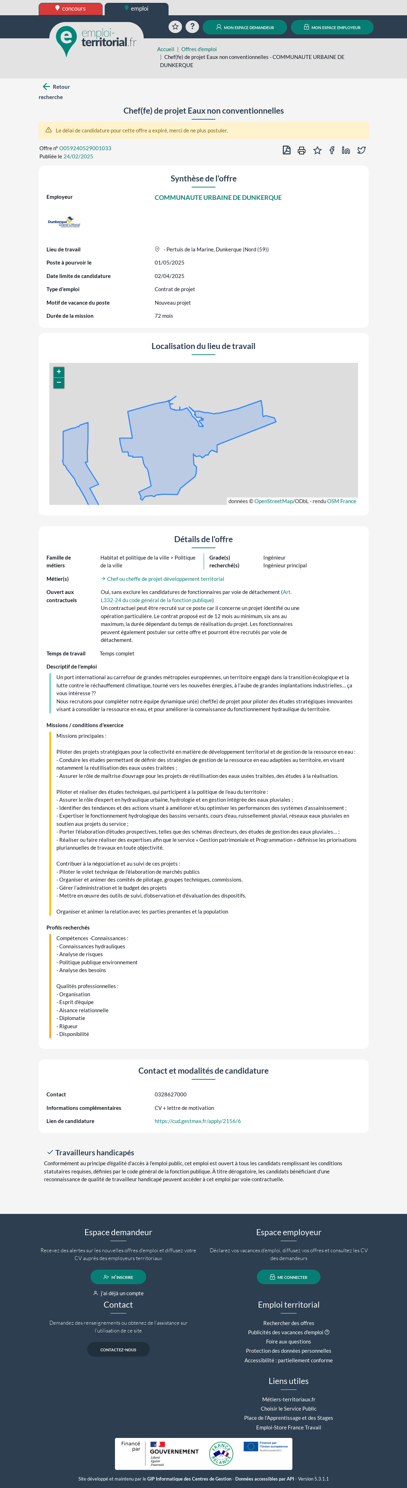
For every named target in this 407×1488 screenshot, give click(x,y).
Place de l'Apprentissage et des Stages (288, 1418)
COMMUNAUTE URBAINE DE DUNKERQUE (218, 197)
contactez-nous (118, 1349)
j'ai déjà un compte (118, 1293)
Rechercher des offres (288, 1323)
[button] (59, 372)
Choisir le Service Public (289, 1408)
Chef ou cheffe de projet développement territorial (162, 579)
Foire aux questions (288, 1341)
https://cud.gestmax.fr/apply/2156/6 (198, 1121)
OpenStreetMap (273, 501)
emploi (137, 8)
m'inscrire (118, 1277)
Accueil (165, 49)
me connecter (288, 1277)
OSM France (341, 501)
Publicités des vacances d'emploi (285, 1332)
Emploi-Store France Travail (288, 1427)
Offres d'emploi (199, 49)
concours (70, 8)
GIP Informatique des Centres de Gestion (189, 1479)
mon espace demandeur (245, 27)
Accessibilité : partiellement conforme (288, 1360)
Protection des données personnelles (288, 1350)
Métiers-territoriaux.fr (288, 1399)
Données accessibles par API (264, 1479)
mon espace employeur (332, 27)
